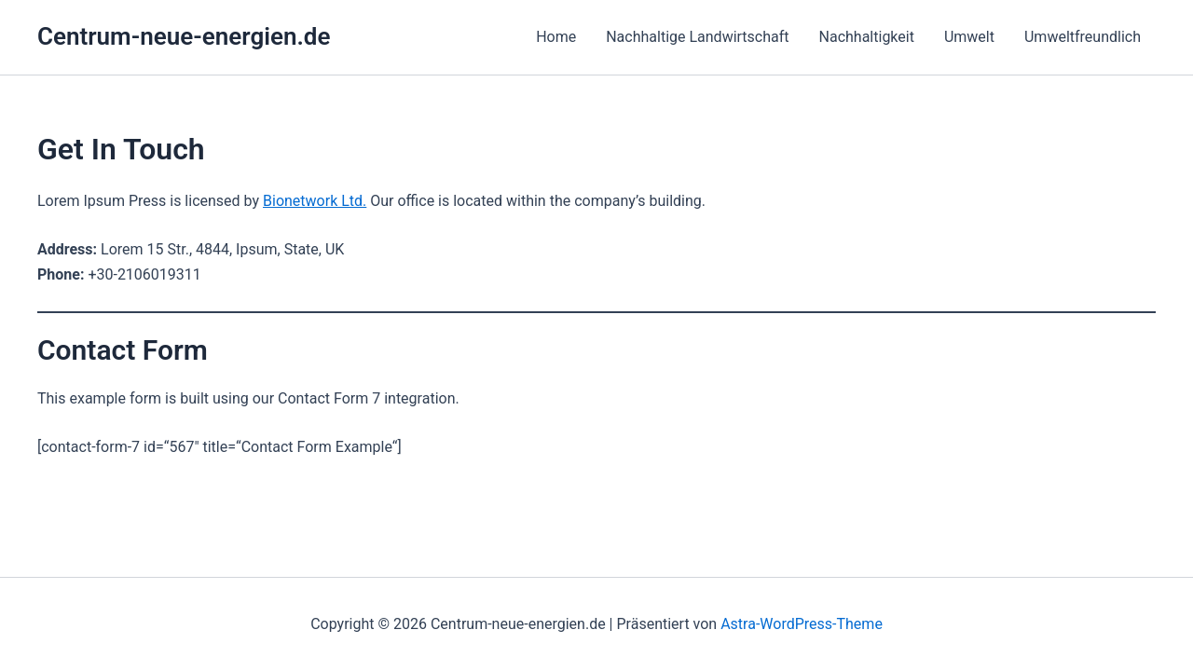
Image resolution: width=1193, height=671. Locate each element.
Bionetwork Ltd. (314, 201)
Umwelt (969, 37)
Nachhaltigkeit (866, 37)
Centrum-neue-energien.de (183, 36)
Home (556, 37)
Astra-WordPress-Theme (801, 624)
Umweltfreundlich (1082, 37)
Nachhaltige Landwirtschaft (697, 37)
